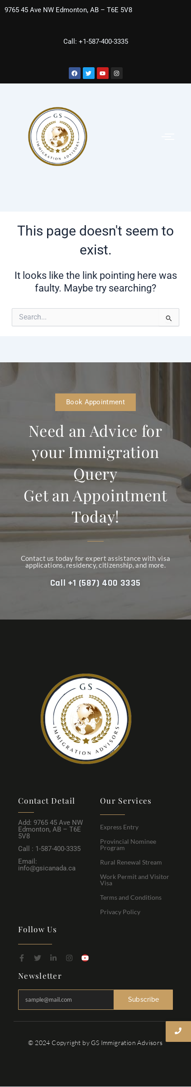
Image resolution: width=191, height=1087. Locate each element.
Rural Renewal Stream (131, 862)
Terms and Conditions (131, 897)
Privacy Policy (120, 912)
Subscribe (143, 999)
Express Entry (119, 827)
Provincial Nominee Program (128, 844)
